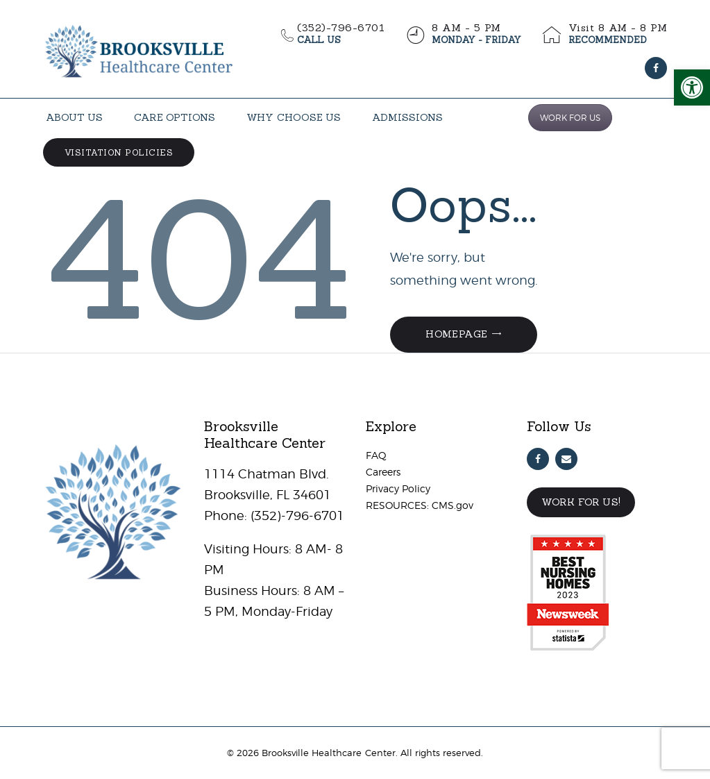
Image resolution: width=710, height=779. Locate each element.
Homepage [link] (456, 334)
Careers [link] (383, 472)
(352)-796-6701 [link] (295, 515)
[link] (692, 87)
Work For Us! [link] (581, 502)
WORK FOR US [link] (570, 117)
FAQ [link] (376, 455)
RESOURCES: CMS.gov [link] (419, 505)
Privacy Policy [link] (398, 488)
